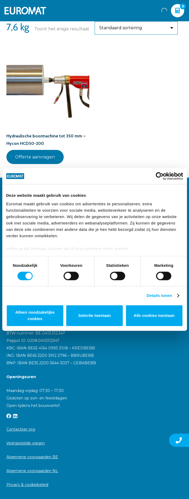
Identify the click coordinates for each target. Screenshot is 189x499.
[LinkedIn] (15, 416)
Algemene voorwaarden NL (32, 470)
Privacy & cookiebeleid (27, 484)
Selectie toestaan (94, 315)
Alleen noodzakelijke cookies (35, 315)
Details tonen (159, 295)
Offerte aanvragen (35, 156)
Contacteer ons (20, 429)
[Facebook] (8, 416)
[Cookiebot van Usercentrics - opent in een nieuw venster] (159, 176)
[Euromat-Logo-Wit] (25, 11)
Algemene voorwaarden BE (32, 457)
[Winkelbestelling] (136, 28)
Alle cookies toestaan (154, 315)
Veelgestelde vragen (25, 443)
